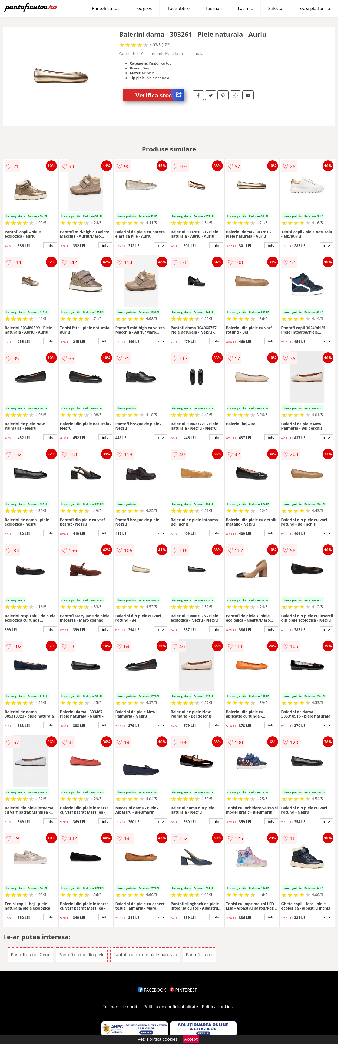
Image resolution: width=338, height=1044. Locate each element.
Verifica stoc (159, 95)
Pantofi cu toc (106, 8)
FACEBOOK (152, 990)
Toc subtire (178, 8)
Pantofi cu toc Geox (30, 955)
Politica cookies (217, 1007)
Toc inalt (213, 8)
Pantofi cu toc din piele (82, 955)
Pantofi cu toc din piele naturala (145, 955)
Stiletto (275, 8)
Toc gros (143, 8)
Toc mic (245, 8)
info (50, 245)
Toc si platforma (314, 8)
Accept (191, 1039)
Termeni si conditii (121, 1007)
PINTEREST (183, 990)
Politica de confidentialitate (171, 1007)
